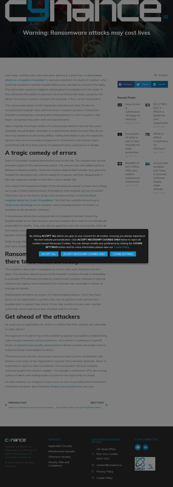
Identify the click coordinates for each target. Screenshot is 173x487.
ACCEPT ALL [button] (49, 254)
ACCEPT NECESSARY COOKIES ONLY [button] (84, 254)
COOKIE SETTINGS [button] (123, 254)
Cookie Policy (121, 247)
